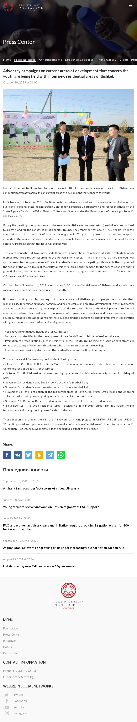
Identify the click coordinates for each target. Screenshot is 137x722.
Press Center (11, 634)
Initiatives (9, 640)
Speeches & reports (79, 59)
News (7, 59)
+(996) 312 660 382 (26, 670)
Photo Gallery (106, 59)
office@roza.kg (23, 677)
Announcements (50, 59)
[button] (130, 6)
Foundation (10, 628)
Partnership (10, 653)
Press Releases (25, 59)
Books (7, 647)
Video (123, 59)
